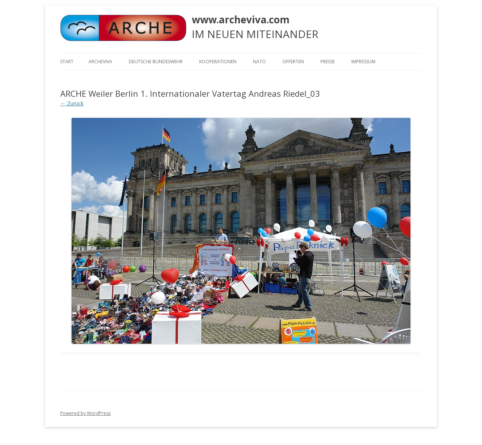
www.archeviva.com (241, 19)
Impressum (363, 61)
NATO (259, 61)
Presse (327, 61)
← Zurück (72, 103)
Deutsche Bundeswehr (156, 61)
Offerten (293, 61)
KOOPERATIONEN (217, 61)
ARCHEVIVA (100, 61)
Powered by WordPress (85, 413)
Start (66, 61)
